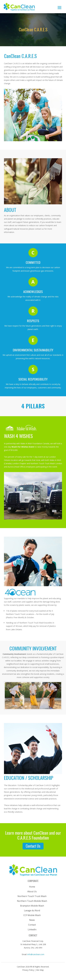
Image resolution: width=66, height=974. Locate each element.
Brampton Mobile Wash (32, 905)
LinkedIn (32, 929)
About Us (32, 891)
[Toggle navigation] (59, 7)
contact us (33, 846)
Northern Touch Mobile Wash (32, 901)
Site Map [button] (40, 970)
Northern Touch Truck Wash (32, 896)
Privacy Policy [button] (28, 970)
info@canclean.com (35, 954)
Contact (32, 924)
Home (32, 886)
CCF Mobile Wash (32, 915)
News (32, 920)
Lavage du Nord (32, 910)
